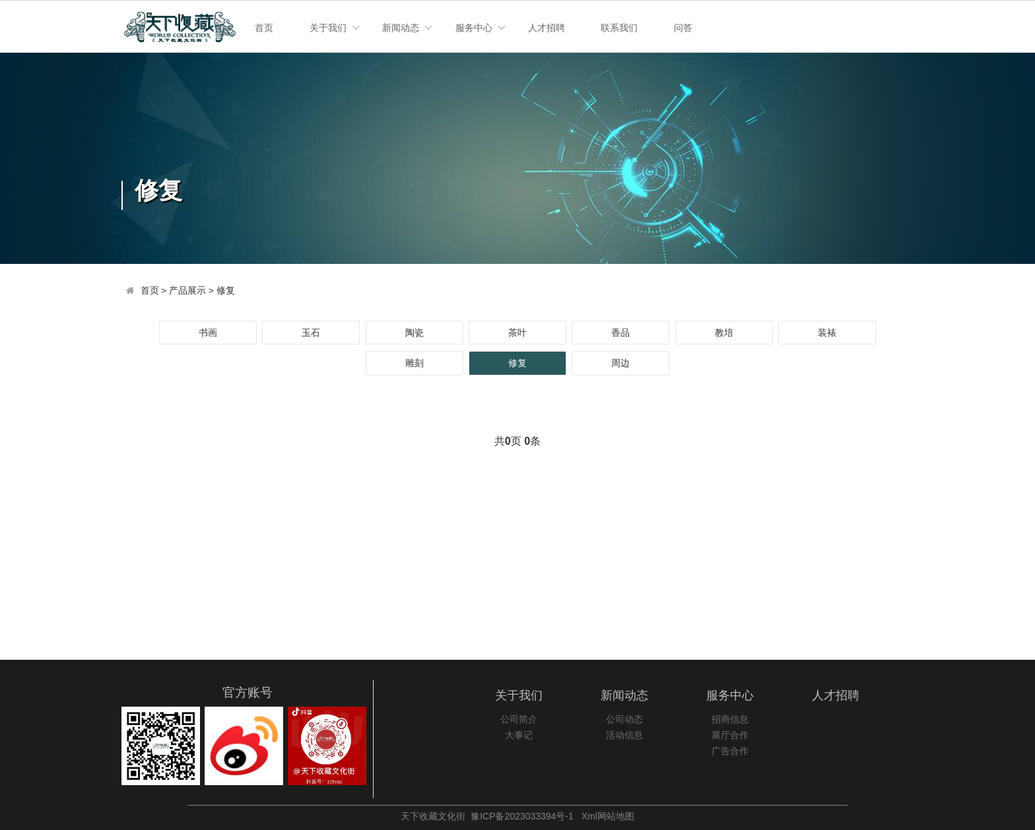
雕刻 (414, 363)
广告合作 (730, 751)
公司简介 (518, 719)
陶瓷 (414, 332)
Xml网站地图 (608, 816)
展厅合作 (730, 735)
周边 (620, 363)
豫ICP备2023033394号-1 (522, 816)
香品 (620, 332)
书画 (208, 332)
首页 (264, 27)
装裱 (827, 332)
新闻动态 (400, 27)
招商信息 (730, 719)
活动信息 (624, 735)
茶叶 (517, 332)
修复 (226, 291)
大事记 (519, 735)
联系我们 (619, 27)
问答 (683, 27)
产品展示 (187, 291)
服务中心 (473, 27)
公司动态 (624, 719)
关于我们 (328, 27)
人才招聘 (546, 27)
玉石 (311, 332)
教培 (724, 332)
